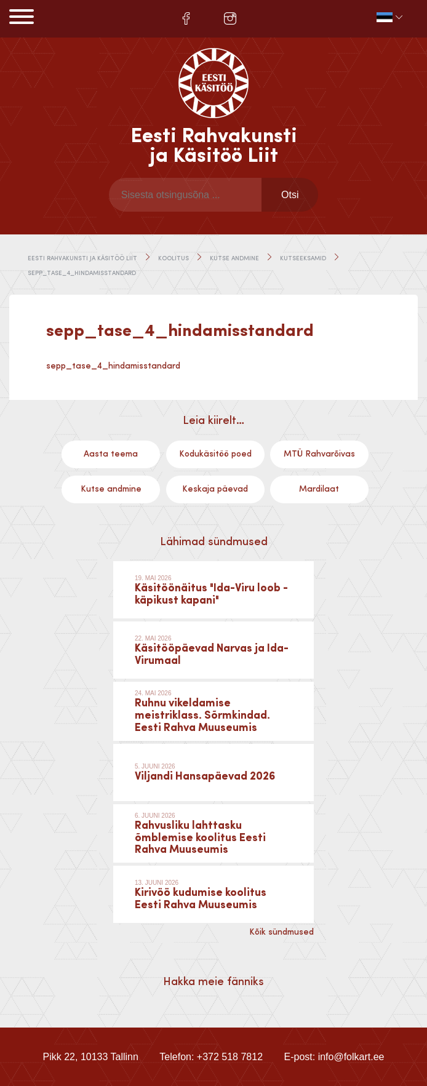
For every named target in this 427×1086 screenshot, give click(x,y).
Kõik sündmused (281, 932)
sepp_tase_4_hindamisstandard (113, 366)
